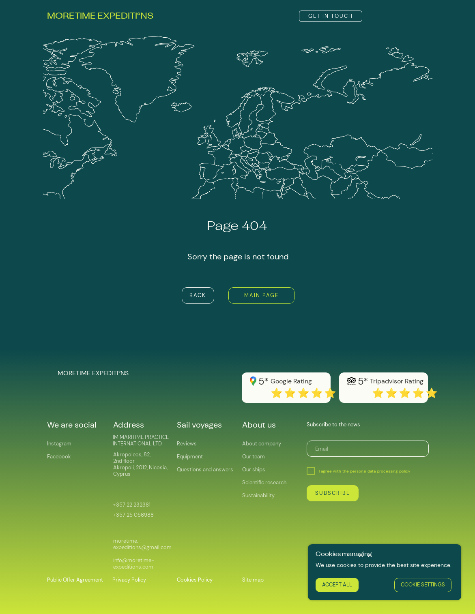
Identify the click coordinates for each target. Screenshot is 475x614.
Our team (253, 456)
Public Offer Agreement (75, 579)
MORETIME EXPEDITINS (100, 16)
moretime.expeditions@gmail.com (142, 544)
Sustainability (258, 495)
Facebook (59, 456)
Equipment (190, 456)
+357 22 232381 (131, 504)
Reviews (187, 443)
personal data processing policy (380, 471)
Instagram (59, 443)
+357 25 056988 (133, 514)
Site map (253, 579)
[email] (368, 449)
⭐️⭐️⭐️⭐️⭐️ (405, 393)
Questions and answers (205, 469)
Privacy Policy (129, 579)
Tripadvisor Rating (396, 381)
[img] (378, 16)
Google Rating (291, 381)
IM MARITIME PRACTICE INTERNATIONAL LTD (141, 440)
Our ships (253, 469)
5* (363, 381)
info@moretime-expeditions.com (133, 563)
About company (261, 443)
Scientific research (264, 482)
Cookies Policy (195, 579)
